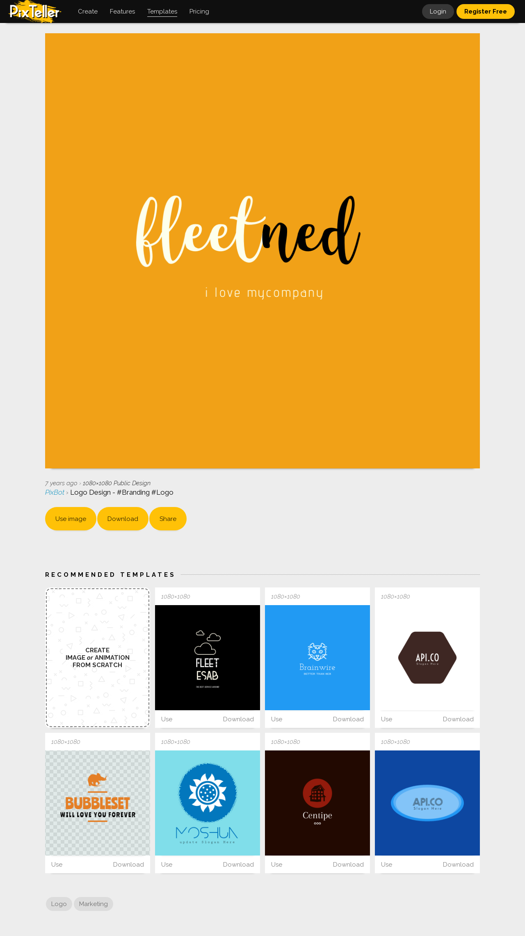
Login (438, 11)
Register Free (485, 11)
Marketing (93, 904)
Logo (59, 904)
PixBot (55, 492)
